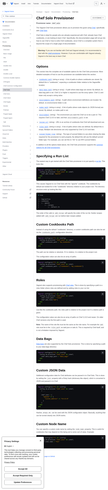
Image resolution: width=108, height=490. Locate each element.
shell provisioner (54, 53)
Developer (39, 12)
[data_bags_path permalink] (45, 90)
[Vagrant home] (15, 3)
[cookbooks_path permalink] (45, 79)
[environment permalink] (44, 115)
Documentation (56, 12)
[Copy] (102, 170)
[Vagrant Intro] (29, 3)
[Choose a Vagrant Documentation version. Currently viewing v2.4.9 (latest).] (98, 18)
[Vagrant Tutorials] (36, 3)
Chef (93, 28)
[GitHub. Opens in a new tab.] (17, 198)
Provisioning (66, 12)
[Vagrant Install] (23, 3)
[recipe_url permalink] (44, 122)
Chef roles (70, 285)
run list (98, 161)
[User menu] (102, 3)
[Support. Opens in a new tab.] (17, 194)
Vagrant (47, 12)
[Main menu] (5, 3)
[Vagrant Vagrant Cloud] (58, 3)
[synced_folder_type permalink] (47, 134)
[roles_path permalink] (44, 127)
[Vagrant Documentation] (46, 3)
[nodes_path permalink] (44, 107)
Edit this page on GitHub (45, 456)
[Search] (96, 4)
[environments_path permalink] (47, 100)
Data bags (40, 344)
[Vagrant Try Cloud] (70, 3)
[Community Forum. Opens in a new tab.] (17, 190)
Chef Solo (43, 31)
